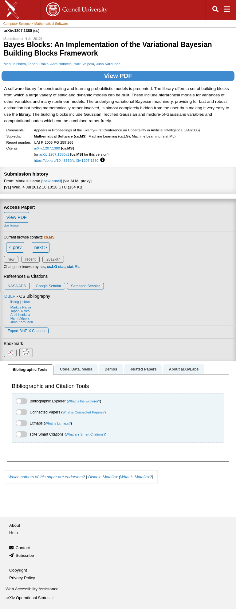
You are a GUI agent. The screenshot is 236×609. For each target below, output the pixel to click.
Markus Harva (15, 64)
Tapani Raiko (38, 64)
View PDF (118, 75)
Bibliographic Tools (30, 369)
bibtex (26, 302)
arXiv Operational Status (30, 597)
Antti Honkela (61, 64)
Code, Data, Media (76, 369)
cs (43, 267)
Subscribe (25, 555)
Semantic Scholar (85, 286)
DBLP (9, 296)
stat (61, 267)
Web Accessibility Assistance (32, 589)
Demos (110, 369)
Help (13, 532)
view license (11, 225)
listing (14, 302)
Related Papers (142, 369)
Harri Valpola (84, 64)
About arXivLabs (184, 369)
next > (40, 247)
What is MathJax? (136, 477)
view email (51, 181)
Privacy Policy (22, 578)
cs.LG (52, 267)
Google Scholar (48, 286)
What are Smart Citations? (85, 434)
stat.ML (73, 267)
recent (30, 259)
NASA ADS (17, 286)
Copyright (18, 570)
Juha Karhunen (108, 64)
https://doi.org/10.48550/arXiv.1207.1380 (66, 160)
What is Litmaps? (58, 423)
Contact (23, 547)
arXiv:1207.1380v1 (54, 154)
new (11, 259)
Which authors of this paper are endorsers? (46, 477)
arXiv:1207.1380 (47, 148)
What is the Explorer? (84, 401)
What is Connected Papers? (83, 412)
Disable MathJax (103, 477)
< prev (15, 247)
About (14, 525)
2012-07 (53, 259)
